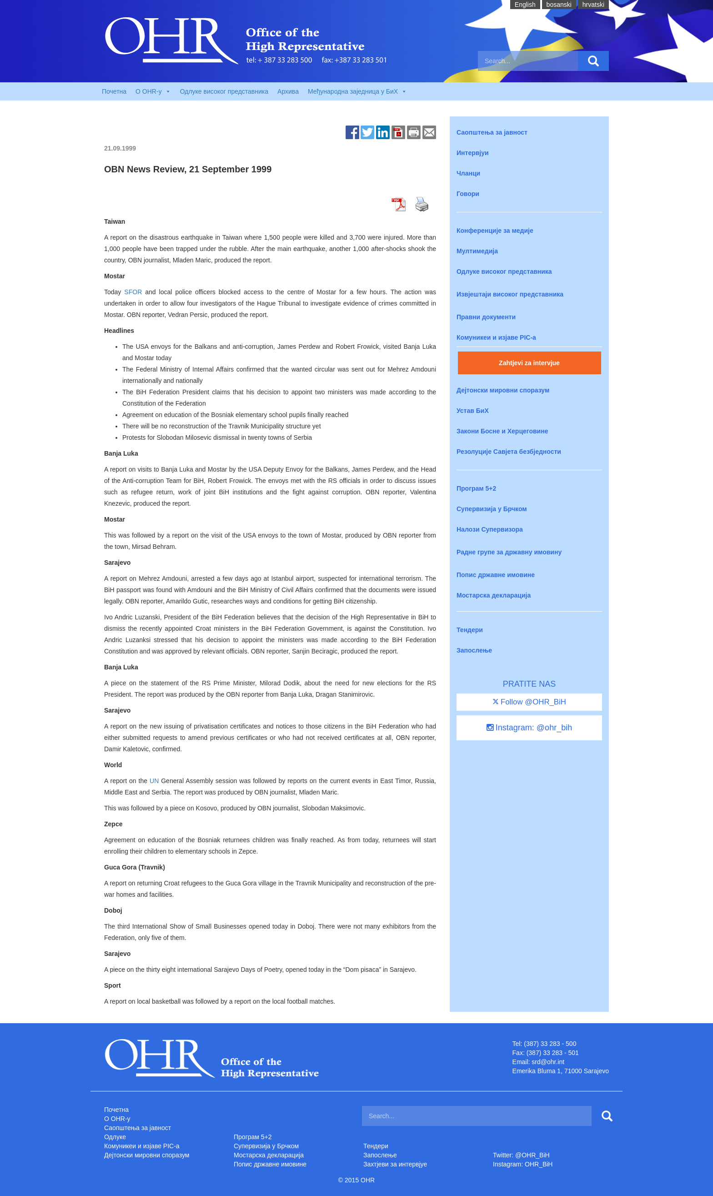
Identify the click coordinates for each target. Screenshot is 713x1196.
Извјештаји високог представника (510, 294)
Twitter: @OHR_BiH (521, 1155)
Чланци (468, 173)
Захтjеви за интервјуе (395, 1164)
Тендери (470, 629)
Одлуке (115, 1137)
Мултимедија (477, 251)
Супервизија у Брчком (492, 509)
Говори (468, 193)
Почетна (114, 91)
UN (154, 780)
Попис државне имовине (496, 574)
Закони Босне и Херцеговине (502, 431)
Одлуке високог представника (224, 91)
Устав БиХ (473, 410)
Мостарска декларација (494, 595)
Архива (288, 91)
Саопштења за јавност (492, 132)
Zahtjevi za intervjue (529, 363)
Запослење (474, 650)
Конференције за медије (495, 230)
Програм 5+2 (476, 488)
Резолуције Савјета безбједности (509, 451)
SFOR (133, 292)
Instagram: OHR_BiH (522, 1164)
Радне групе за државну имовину (509, 552)
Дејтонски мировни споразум (503, 390)
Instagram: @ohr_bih (529, 727)
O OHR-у (117, 1118)
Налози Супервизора (490, 529)
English (525, 4)
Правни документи (486, 317)
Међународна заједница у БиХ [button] (357, 91)
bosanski (559, 4)
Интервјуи (473, 152)
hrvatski (593, 4)
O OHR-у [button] (153, 91)
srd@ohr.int (548, 1061)
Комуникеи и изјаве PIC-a (496, 337)
